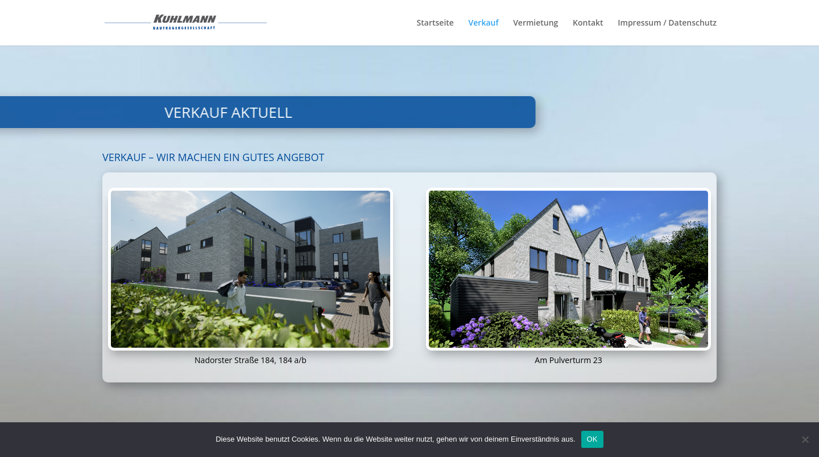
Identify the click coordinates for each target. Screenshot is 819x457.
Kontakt (588, 23)
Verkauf (484, 23)
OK (592, 439)
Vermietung (535, 23)
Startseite (435, 23)
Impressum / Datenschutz (667, 23)
